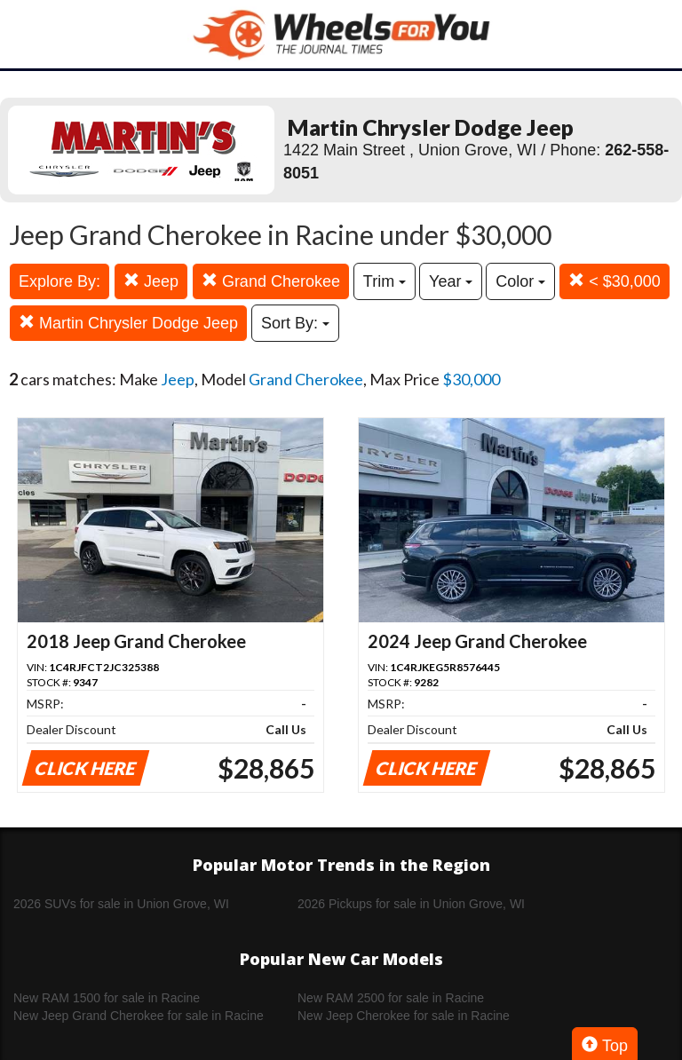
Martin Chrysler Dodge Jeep (128, 322)
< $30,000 (614, 281)
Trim (384, 281)
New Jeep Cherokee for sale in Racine (403, 1016)
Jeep (150, 281)
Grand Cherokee (271, 281)
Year (450, 281)
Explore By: (59, 281)
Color (520, 281)
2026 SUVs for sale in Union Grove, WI (121, 904)
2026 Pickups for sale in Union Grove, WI (411, 904)
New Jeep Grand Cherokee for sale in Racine (138, 1016)
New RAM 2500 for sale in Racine (390, 998)
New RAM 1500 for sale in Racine (106, 998)
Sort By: (295, 323)
